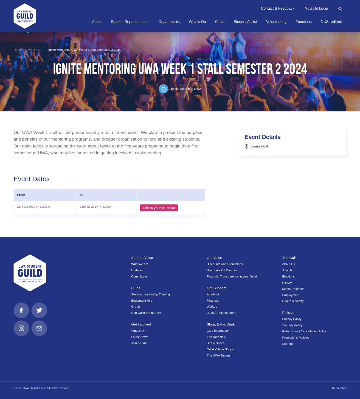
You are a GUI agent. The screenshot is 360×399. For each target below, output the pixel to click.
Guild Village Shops (220, 349)
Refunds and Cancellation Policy (304, 331)
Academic (213, 294)
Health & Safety (293, 301)
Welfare (212, 306)
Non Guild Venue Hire (146, 312)
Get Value (214, 258)
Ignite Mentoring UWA (180, 89)
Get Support (216, 288)
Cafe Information (218, 330)
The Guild (290, 258)
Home (18, 49)
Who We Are (140, 264)
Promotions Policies (295, 337)
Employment (290, 295)
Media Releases (293, 289)
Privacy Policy (291, 319)
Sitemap (287, 343)
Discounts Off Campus (222, 270)
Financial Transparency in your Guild (232, 276)
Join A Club (139, 343)
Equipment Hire (142, 300)
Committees (139, 276)
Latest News (139, 337)
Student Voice (142, 258)
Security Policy (292, 325)
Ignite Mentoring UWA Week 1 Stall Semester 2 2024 (84, 49)
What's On (35, 49)
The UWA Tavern (218, 355)
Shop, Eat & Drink (221, 324)
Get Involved (141, 324)
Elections (288, 276)
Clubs (135, 288)
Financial (213, 300)
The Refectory (216, 337)
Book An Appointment (221, 312)
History (287, 282)
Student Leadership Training (150, 294)
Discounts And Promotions (225, 264)
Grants (136, 306)
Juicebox (341, 388)
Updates (137, 270)
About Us (288, 264)
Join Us (287, 270)
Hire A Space (216, 343)
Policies (288, 312)
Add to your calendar (158, 208)
